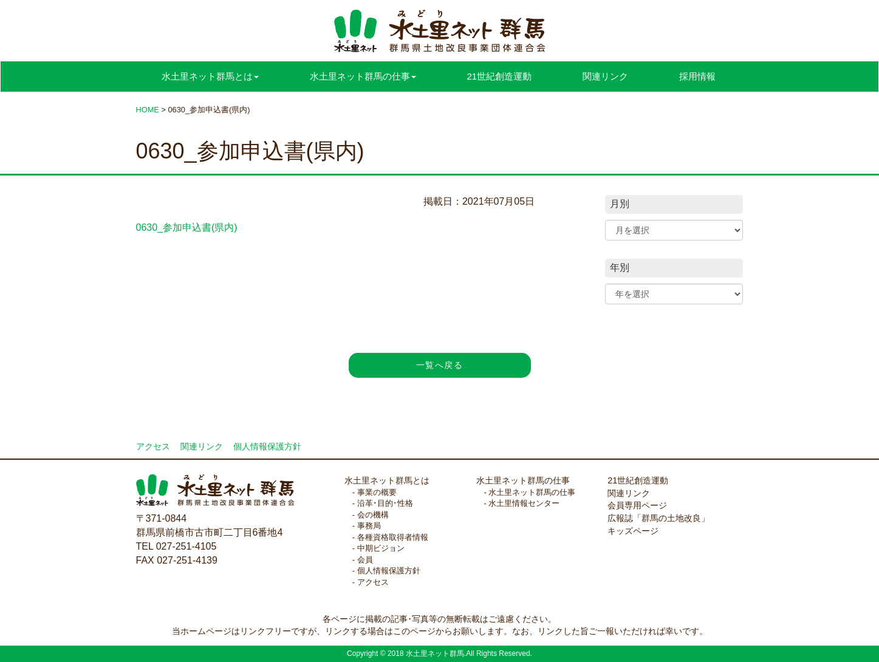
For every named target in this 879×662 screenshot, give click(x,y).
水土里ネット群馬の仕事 (523, 480)
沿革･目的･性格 (385, 503)
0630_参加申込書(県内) (187, 227)
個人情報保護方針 (267, 446)
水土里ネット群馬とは (386, 480)
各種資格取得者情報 (392, 537)
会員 (365, 559)
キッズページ (632, 531)
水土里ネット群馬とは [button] (210, 76)
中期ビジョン (381, 548)
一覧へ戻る (439, 365)
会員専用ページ (637, 505)
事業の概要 (377, 492)
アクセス (153, 446)
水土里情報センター (523, 503)
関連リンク (605, 76)
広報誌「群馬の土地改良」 (658, 518)
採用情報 (697, 76)
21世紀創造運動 (499, 76)
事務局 (369, 525)
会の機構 (373, 514)
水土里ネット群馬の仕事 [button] (363, 76)
